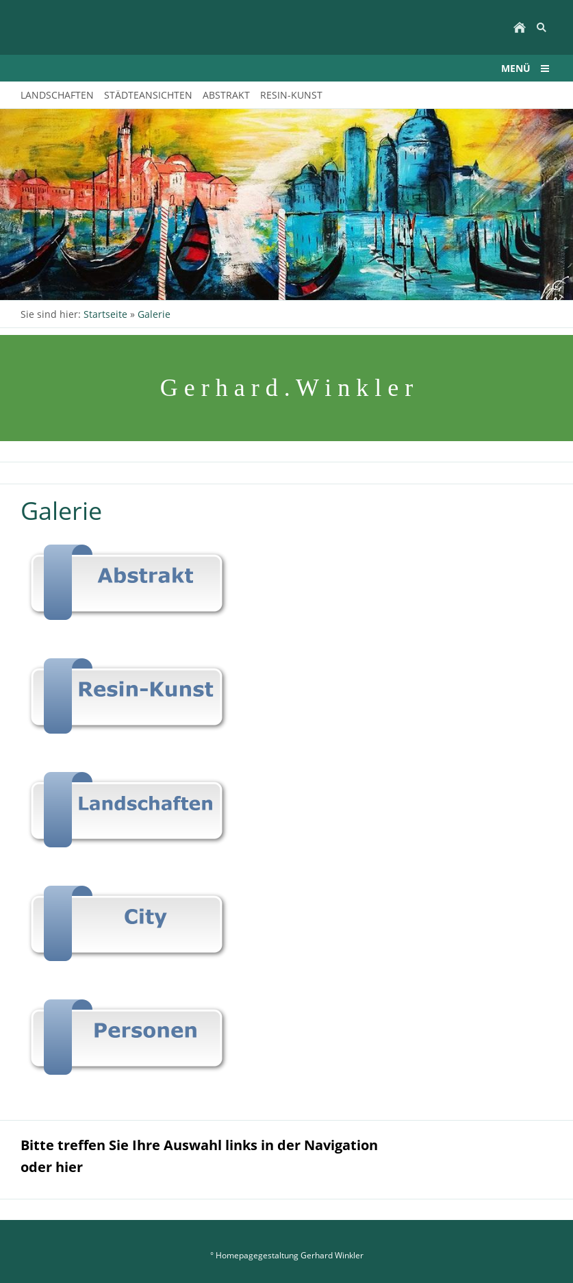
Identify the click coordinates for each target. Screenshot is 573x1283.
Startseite (105, 314)
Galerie (154, 314)
